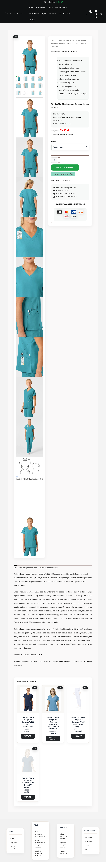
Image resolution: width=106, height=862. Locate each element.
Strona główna (56, 40)
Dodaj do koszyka (65, 167)
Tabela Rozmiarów (63, 174)
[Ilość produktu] (54, 160)
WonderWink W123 (64, 124)
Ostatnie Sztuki (68, 40)
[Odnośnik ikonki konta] (101, 14)
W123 (60, 120)
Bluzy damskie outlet (68, 117)
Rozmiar (54, 141)
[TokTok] (96, 14)
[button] (86, 14)
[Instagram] (96, 17)
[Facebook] (96, 11)
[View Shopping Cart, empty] (91, 13)
